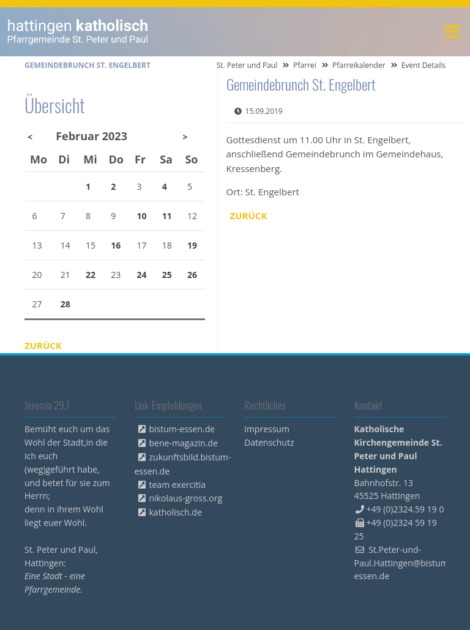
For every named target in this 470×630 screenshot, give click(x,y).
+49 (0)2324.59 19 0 (405, 509)
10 (142, 216)
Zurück (248, 215)
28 (65, 304)
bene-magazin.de (183, 443)
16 (116, 245)
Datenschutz (269, 442)
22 (90, 274)
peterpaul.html (78, 32)
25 (167, 274)
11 (167, 216)
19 (192, 245)
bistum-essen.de (182, 429)
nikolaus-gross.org (186, 498)
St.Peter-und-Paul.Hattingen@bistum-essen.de (403, 563)
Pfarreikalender (359, 65)
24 (142, 274)
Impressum (266, 429)
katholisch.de (175, 512)
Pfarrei (304, 65)
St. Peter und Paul (247, 65)
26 (192, 274)
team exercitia (177, 484)
